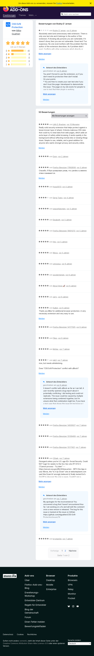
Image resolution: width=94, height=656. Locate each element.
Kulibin (55, 308)
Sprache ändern (74, 640)
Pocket (71, 598)
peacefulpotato (59, 209)
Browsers (72, 580)
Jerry (55, 297)
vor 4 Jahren (67, 187)
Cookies (20, 634)
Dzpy (55, 156)
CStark (55, 458)
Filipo (55, 338)
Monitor (72, 593)
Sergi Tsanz (58, 198)
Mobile (49, 584)
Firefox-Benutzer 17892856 (64, 167)
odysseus (57, 264)
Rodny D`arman (59, 30)
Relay (70, 589)
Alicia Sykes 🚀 (59, 286)
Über (27, 580)
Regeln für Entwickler (35, 605)
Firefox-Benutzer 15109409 (64, 436)
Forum (28, 617)
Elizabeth (56, 220)
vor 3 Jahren (82, 167)
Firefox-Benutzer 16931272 (64, 231)
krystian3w (57, 539)
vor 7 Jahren (64, 349)
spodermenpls (59, 275)
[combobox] (75, 14)
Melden (42, 59)
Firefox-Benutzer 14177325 (64, 327)
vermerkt (23, 641)
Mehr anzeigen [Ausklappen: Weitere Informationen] (45, 54)
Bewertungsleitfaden (35, 626)
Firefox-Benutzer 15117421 (64, 447)
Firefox (59, 3)
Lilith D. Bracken (59, 124)
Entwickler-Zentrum (35, 600)
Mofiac (55, 349)
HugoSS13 (57, 187)
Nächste (72, 551)
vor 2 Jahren (63, 156)
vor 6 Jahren (72, 30)
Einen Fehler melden (35, 622)
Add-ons (29, 575)
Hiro (54, 242)
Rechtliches (32, 634)
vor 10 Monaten (73, 124)
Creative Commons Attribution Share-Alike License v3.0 (25, 643)
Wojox (55, 253)
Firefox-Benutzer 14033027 (64, 425)
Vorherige (54, 551)
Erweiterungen (9, 15)
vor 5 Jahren (72, 209)
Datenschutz (8, 634)
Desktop (50, 580)
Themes (22, 15)
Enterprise (51, 589)
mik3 (55, 360)
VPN (70, 584)
